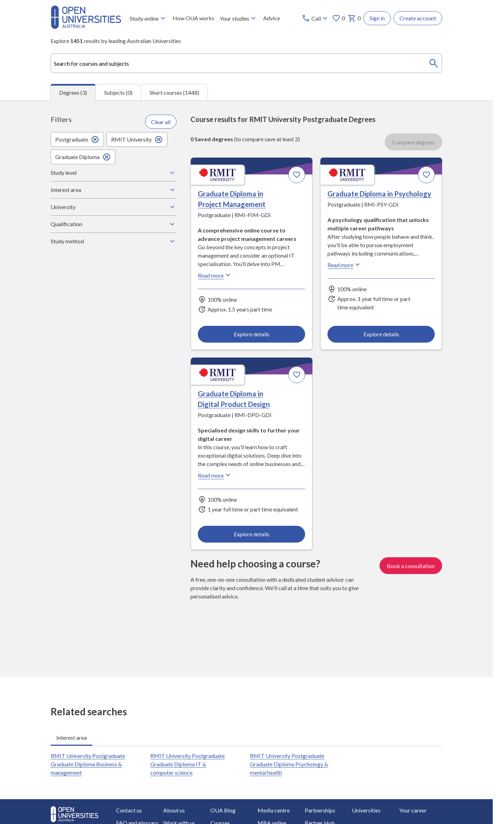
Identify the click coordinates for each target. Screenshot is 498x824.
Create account (417, 18)
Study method (113, 241)
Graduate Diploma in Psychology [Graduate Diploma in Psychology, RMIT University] (379, 193)
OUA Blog (223, 810)
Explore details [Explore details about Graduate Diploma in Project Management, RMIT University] (251, 333)
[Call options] (315, 18)
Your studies (239, 18)
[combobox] (246, 63)
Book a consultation (411, 566)
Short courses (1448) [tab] (174, 92)
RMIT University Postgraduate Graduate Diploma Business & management (88, 764)
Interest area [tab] (71, 737)
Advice (271, 18)
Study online (148, 18)
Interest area (113, 190)
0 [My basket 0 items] (354, 18)
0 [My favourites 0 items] (338, 18)
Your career (413, 810)
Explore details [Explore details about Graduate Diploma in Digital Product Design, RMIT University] (251, 534)
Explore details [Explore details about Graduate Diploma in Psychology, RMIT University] (381, 333)
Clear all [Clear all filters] (161, 121)
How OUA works (193, 18)
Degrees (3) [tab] (73, 92)
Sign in (377, 18)
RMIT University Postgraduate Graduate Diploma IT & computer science (187, 764)
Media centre (274, 810)
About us (174, 810)
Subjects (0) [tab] (118, 92)
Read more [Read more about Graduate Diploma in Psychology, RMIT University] (344, 264)
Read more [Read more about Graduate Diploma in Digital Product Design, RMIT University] (215, 475)
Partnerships (320, 810)
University (113, 207)
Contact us (129, 810)
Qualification (113, 224)
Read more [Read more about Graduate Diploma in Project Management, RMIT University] (215, 275)
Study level (113, 173)
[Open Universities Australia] (86, 26)
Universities (366, 810)
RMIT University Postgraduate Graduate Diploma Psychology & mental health (289, 764)
